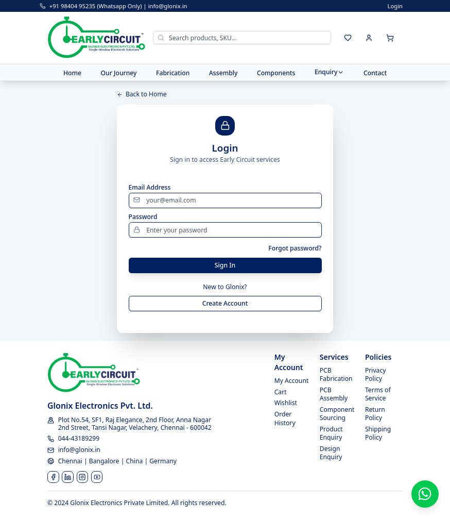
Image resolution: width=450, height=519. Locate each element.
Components (276, 72)
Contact (375, 72)
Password (143, 217)
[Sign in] (369, 37)
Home (72, 72)
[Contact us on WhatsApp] (425, 494)
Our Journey (118, 72)
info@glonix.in (167, 6)
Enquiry (329, 72)
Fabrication (172, 72)
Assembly (223, 72)
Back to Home (142, 94)
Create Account (225, 303)
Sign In (225, 265)
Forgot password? (294, 248)
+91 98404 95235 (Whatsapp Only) (95, 6)
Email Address (150, 187)
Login (395, 6)
